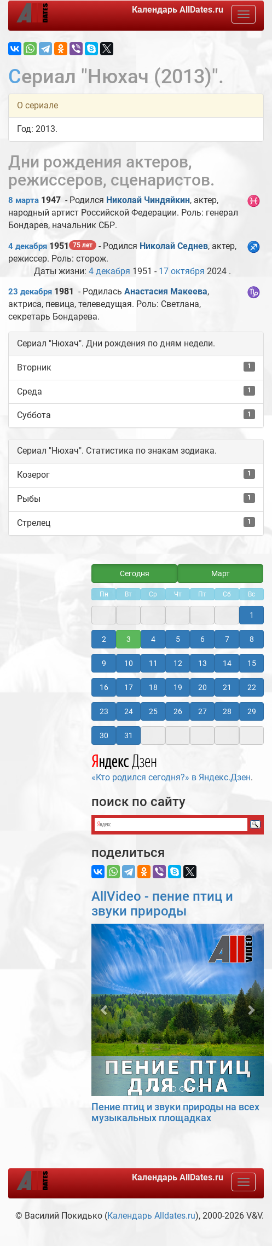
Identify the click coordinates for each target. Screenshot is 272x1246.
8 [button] (252, 639)
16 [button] (104, 687)
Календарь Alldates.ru (151, 1215)
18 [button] (153, 687)
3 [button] (128, 639)
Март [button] (220, 573)
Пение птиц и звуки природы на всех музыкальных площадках (175, 1112)
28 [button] (227, 711)
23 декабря (30, 292)
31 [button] (128, 735)
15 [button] (251, 663)
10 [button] (128, 663)
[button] (104, 1010)
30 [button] (104, 735)
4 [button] (153, 639)
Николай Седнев (174, 246)
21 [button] (227, 687)
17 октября (182, 271)
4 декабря (27, 246)
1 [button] (252, 615)
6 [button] (202, 639)
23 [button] (104, 711)
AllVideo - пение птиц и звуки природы (162, 903)
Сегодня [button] (134, 573)
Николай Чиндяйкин (148, 200)
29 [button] (251, 711)
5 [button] (178, 639)
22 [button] (251, 687)
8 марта (23, 200)
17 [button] (128, 687)
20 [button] (202, 687)
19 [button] (177, 687)
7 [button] (227, 639)
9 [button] (104, 663)
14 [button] (227, 663)
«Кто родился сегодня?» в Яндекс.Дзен (171, 766)
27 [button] (202, 711)
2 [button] (104, 639)
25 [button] (153, 711)
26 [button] (177, 711)
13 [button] (202, 663)
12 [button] (177, 663)
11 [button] (153, 663)
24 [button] (128, 711)
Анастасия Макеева (165, 291)
